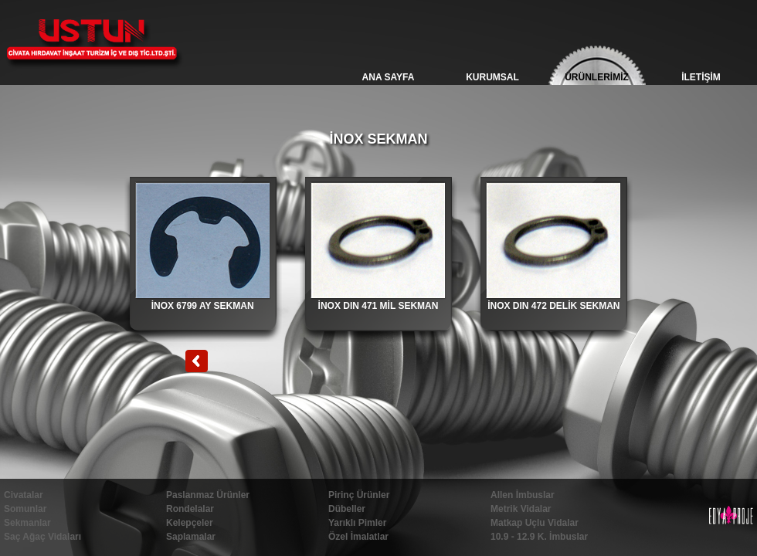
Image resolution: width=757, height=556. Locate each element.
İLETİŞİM (701, 77)
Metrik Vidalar (521, 508)
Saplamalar (191, 536)
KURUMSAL (492, 77)
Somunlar (25, 508)
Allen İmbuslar (523, 495)
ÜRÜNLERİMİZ (597, 77)
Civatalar (23, 495)
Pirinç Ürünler (358, 495)
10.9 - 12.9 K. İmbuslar (539, 536)
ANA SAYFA (388, 77)
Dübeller (346, 508)
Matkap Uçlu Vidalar (535, 522)
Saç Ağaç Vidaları (42, 536)
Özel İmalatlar (358, 536)
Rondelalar (190, 508)
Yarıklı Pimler (357, 522)
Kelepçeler (189, 522)
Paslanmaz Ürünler (208, 495)
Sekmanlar (27, 522)
